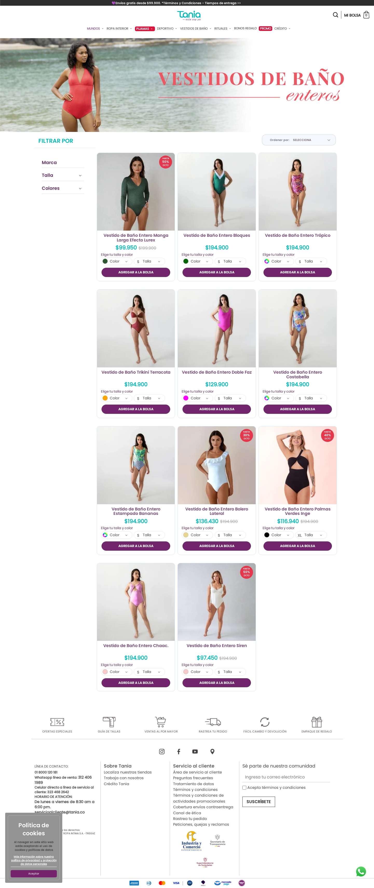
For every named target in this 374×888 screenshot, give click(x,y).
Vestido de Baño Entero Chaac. (135, 646)
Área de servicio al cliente (197, 772)
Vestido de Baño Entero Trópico (297, 235)
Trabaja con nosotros (124, 778)
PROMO (265, 28)
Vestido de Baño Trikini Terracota (136, 372)
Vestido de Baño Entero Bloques (216, 235)
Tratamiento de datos (193, 783)
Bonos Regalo (245, 28)
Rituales (223, 28)
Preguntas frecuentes (193, 778)
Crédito (282, 28)
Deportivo (167, 28)
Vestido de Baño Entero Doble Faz (217, 372)
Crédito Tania (116, 783)
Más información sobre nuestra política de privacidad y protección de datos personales (34, 860)
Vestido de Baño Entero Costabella (297, 374)
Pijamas (145, 28)
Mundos (96, 28)
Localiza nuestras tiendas (128, 772)
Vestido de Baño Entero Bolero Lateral (216, 511)
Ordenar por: (279, 140)
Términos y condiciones (195, 789)
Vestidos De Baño (196, 28)
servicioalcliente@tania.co (60, 812)
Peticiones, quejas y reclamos (201, 824)
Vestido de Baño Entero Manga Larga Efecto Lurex (136, 238)
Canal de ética (187, 813)
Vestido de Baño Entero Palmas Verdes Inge (298, 511)
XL (300, 535)
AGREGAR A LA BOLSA (135, 272)
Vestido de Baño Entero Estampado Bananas (136, 511)
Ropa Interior (120, 28)
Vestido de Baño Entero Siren (217, 646)
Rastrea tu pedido (190, 818)
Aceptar (33, 874)
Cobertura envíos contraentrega (203, 807)
